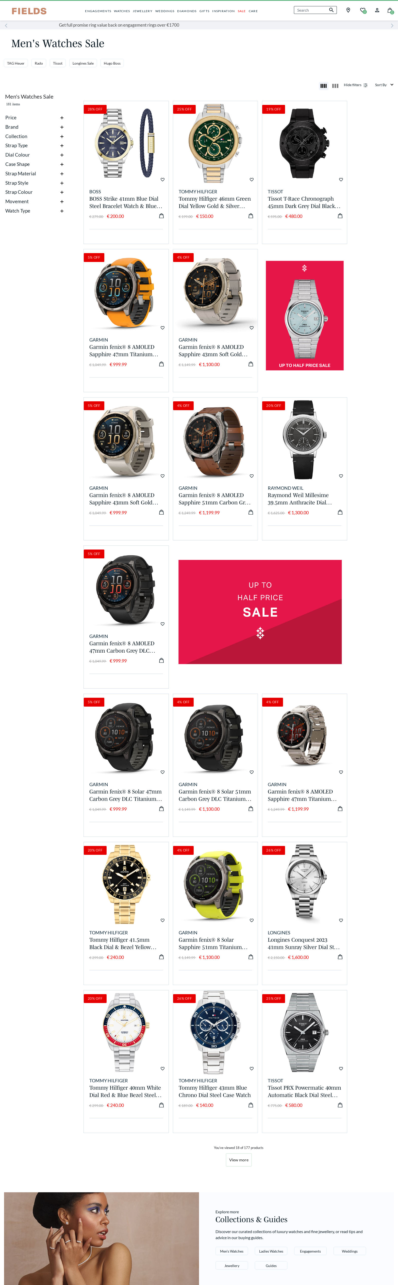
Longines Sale (83, 63)
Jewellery (231, 1054)
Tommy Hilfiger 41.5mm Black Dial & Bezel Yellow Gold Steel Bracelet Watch (356, 605)
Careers (16, 1142)
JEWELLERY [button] (142, 11)
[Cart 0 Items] (390, 9)
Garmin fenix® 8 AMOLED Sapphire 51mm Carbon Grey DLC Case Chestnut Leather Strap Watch (356, 330)
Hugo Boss (112, 63)
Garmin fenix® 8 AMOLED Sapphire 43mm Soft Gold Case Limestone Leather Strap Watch (120, 330)
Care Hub (83, 1142)
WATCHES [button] (122, 11)
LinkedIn (212, 1155)
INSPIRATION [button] (223, 11)
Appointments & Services (99, 1135)
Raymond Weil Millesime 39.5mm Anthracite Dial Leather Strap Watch (119, 467)
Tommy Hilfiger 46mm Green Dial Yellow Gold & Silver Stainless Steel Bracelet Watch (199, 192)
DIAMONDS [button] (186, 11)
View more (238, 948)
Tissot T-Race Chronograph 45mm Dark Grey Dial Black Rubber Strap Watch (278, 192)
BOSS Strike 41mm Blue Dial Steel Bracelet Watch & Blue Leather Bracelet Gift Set (119, 192)
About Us (18, 1128)
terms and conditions (349, 1192)
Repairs (146, 1142)
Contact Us (150, 1162)
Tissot (57, 63)
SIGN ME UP (329, 1180)
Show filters (352, 85)
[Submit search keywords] (331, 10)
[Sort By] (384, 84)
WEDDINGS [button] (164, 11)
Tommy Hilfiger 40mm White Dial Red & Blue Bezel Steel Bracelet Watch (275, 742)
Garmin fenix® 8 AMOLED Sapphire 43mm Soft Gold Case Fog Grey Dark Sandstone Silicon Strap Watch (278, 330)
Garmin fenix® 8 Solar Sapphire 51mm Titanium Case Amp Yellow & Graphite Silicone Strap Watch (116, 742)
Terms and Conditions (72, 1241)
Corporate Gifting (92, 1162)
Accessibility (107, 1241)
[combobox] (315, 10)
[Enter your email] (329, 1166)
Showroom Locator (158, 1169)
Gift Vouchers (87, 1176)
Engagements (310, 1039)
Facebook (213, 1128)
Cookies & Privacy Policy (27, 1241)
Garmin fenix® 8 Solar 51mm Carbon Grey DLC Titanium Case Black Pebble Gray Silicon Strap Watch (198, 605)
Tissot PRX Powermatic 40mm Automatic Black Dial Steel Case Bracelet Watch (117, 880)
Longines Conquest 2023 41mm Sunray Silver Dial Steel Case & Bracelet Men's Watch (198, 742)
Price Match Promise (95, 1169)
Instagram (214, 1135)
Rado (39, 63)
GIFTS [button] (204, 11)
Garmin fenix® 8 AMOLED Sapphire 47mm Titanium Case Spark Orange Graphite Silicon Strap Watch (356, 192)
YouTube (212, 1162)
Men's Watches (231, 1039)
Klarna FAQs (151, 1155)
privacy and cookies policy (318, 1196)
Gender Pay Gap (25, 1135)
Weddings (350, 1039)
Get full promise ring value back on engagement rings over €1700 (199, 25)
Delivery (147, 1128)
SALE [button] (242, 11)
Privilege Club (88, 1128)
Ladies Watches (271, 1039)
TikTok (210, 1148)
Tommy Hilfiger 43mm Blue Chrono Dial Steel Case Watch (353, 742)
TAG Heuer (16, 63)
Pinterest (213, 1142)
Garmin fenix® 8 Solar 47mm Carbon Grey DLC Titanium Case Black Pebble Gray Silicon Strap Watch (120, 605)
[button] (377, 9)
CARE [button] (253, 11)
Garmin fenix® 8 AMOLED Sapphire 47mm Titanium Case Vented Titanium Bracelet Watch (278, 605)
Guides (271, 1054)
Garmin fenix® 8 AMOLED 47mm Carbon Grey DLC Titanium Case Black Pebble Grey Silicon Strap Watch (199, 467)
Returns (146, 1135)
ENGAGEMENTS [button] (98, 11)
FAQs (144, 1148)
